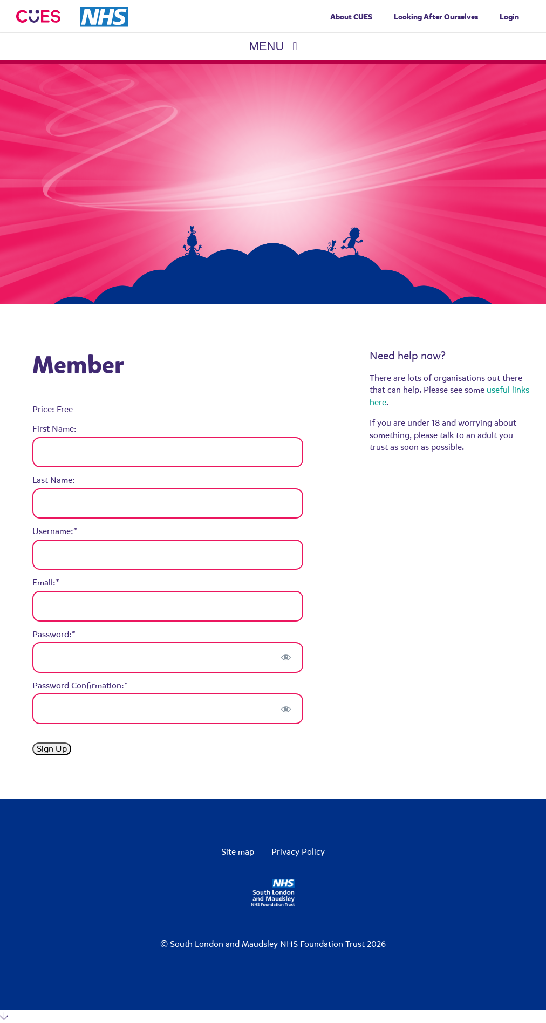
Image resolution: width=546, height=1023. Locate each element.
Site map (237, 852)
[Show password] (285, 657)
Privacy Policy (298, 852)
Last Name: (53, 480)
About (351, 17)
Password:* (54, 634)
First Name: (54, 429)
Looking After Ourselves (436, 17)
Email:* (45, 582)
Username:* (54, 531)
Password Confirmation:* (80, 685)
